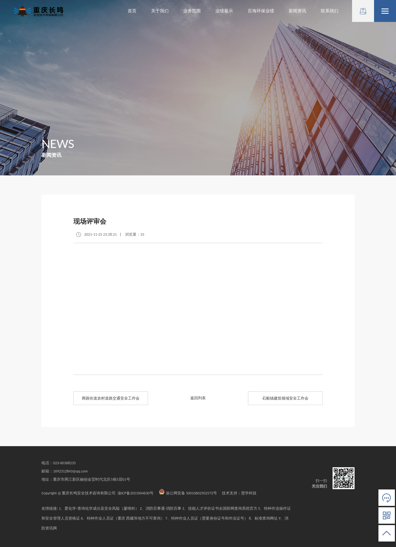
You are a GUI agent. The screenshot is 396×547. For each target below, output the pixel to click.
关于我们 (160, 10)
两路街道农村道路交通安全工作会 (111, 398)
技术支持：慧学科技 (237, 493)
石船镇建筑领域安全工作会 (285, 398)
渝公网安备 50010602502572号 (188, 493)
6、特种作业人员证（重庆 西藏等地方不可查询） (122, 518)
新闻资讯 (297, 10)
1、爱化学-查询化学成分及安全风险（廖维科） (99, 508)
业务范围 (192, 10)
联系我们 (329, 10)
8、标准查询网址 (263, 518)
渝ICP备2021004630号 (136, 493)
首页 (132, 10)
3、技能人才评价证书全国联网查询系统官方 (219, 508)
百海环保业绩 (261, 10)
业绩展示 (224, 10)
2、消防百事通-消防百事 (160, 508)
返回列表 (198, 398)
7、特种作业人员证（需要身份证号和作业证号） (206, 518)
